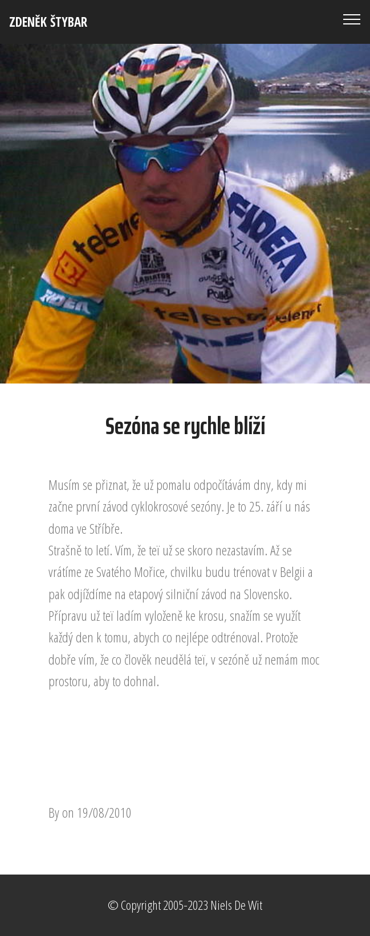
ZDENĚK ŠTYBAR (48, 22)
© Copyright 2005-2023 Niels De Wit (185, 905)
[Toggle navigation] (352, 19)
